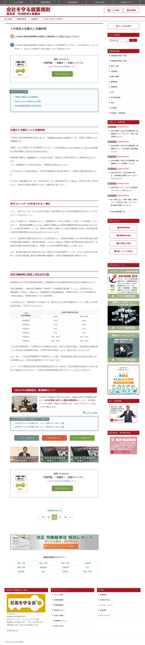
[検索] (118, 40)
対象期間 (30, 158)
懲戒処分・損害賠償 (118, 113)
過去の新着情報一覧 (118, 212)
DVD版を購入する (57, 446)
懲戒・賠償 (87, 571)
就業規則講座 (45, 2)
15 (49, 517)
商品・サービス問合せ (123, 251)
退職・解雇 (21, 567)
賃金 (43, 571)
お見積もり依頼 (123, 243)
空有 (62, 423)
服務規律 (43, 567)
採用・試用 (65, 563)
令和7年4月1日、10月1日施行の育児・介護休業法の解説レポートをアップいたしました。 (124, 175)
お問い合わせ (58, 626)
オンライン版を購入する (83, 446)
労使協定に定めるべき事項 (58, 138)
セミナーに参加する (28, 446)
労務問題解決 (72, 2)
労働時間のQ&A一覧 (54, 510)
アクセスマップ (12, 630)
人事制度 (87, 563)
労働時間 (65, 567)
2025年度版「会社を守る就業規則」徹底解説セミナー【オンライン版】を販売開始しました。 (124, 133)
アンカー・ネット (106, 605)
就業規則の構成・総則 (119, 61)
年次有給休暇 (115, 97)
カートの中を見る (123, 26)
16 (54, 517)
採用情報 (103, 595)
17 (60, 517)
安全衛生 (65, 571)
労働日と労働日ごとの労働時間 (26, 97)
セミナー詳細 (90, 413)
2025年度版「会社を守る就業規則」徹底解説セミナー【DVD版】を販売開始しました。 (124, 148)
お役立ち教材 (100, 2)
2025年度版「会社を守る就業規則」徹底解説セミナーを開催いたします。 (124, 162)
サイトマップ (105, 615)
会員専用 (131, 10)
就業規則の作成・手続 (119, 55)
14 (43, 517)
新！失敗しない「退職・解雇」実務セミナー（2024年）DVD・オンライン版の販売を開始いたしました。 (124, 202)
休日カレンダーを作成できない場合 (28, 101)
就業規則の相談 (123, 235)
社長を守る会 (105, 600)
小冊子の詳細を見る (63, 74)
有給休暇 (21, 571)
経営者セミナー (126, 2)
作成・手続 (21, 563)
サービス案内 (113, 10)
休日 (87, 567)
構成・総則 (43, 563)
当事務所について (60, 621)
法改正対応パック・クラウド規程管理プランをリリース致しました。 (124, 189)
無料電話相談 (123, 227)
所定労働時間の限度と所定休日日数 (28, 106)
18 (65, 517)
